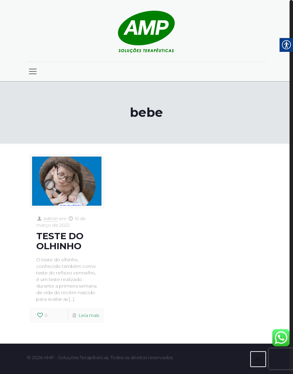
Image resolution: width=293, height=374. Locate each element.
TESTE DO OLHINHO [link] (60, 241)
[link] (146, 31)
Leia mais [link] (89, 315)
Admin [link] (50, 218)
